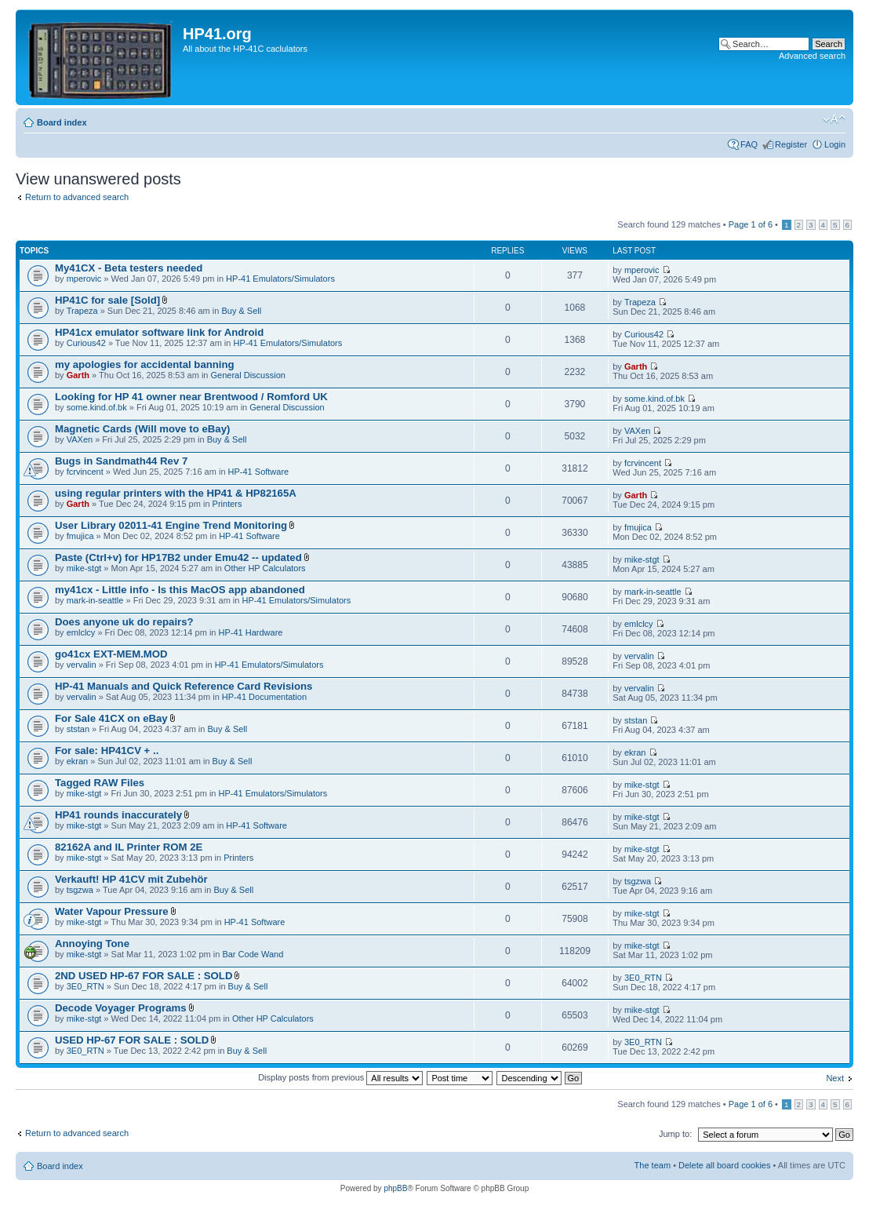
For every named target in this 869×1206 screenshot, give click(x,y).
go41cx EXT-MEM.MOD (111, 654)
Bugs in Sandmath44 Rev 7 (121, 461)
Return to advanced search (77, 197)
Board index (62, 122)
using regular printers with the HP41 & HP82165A (175, 493)
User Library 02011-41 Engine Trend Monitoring (171, 525)
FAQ (749, 144)
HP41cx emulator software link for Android (159, 332)
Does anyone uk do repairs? (124, 622)
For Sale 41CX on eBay (111, 718)
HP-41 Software (258, 471)
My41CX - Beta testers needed (128, 268)
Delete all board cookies (724, 1165)
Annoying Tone (92, 943)
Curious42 (86, 343)
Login (834, 144)
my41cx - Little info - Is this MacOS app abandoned (180, 590)
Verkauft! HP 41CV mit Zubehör (131, 879)
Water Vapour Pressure (112, 911)
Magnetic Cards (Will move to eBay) (142, 429)
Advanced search (812, 55)
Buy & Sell (241, 310)
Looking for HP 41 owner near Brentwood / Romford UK (191, 397)
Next (835, 1078)
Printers (227, 503)
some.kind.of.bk (97, 407)
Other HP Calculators (265, 568)
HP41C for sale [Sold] (107, 300)
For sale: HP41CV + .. (106, 750)
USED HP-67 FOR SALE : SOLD (132, 1040)
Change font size (834, 119)
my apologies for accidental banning (145, 364)
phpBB (395, 1188)
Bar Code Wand (252, 954)
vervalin (81, 664)
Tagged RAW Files (99, 783)
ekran (78, 761)
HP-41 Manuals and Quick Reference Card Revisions (183, 686)
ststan (78, 729)
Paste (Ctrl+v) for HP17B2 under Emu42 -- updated (178, 557)
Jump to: (675, 1134)
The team (652, 1165)
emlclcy (81, 632)
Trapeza (82, 310)
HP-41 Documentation (264, 696)
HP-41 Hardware (251, 632)
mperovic (84, 278)
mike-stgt (84, 568)
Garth (78, 375)
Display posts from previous (340, 1077)
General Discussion (248, 375)
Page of (751, 224)
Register (791, 144)
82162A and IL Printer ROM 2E (128, 847)
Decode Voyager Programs (121, 1008)
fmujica (80, 536)
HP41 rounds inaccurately (118, 815)
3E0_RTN (85, 986)
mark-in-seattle (95, 600)
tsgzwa (80, 889)
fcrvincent (85, 471)
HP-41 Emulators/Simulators (280, 278)
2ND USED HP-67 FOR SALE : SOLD (143, 976)
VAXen (80, 439)
